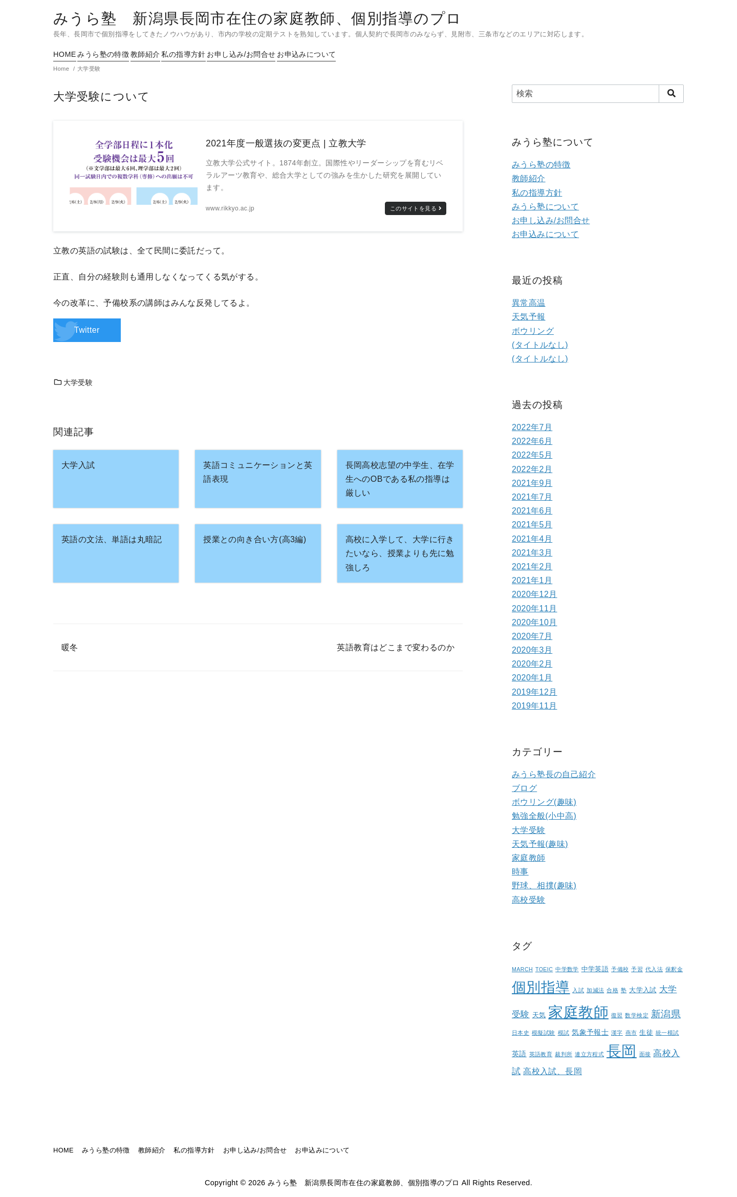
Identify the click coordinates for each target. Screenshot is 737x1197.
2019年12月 (534, 692)
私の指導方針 (216, 54)
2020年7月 (532, 636)
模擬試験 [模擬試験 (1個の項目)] (543, 1033)
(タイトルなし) (540, 344)
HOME (64, 54)
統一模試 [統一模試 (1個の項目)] (667, 1033)
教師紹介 (167, 54)
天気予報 (529, 316)
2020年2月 (532, 663)
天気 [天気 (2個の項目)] (539, 1015)
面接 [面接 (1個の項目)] (645, 1054)
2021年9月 (532, 483)
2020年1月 (532, 677)
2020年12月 (534, 594)
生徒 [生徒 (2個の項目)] (646, 1032)
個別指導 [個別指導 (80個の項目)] (541, 987)
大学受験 (73, 382)
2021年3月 (532, 552)
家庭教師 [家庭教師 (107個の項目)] (578, 1011)
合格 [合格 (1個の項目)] (612, 990)
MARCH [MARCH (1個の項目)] (522, 969)
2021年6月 (532, 510)
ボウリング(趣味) (544, 802)
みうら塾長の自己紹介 (554, 774)
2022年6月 (532, 441)
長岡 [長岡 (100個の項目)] (621, 1051)
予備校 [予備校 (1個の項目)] (619, 969)
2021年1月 (532, 580)
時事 (520, 871)
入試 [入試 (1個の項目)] (578, 990)
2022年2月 (532, 469)
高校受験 (529, 899)
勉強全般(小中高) (544, 815)
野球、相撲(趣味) (544, 885)
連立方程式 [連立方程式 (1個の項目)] (589, 1054)
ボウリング (533, 331)
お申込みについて (361, 54)
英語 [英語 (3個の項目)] (519, 1054)
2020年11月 (534, 608)
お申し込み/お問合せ (285, 54)
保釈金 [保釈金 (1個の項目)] (674, 969)
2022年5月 (532, 455)
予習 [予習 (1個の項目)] (637, 969)
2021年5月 (532, 524)
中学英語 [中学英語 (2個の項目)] (595, 969)
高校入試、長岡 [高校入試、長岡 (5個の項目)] (552, 1071)
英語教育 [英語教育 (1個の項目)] (541, 1054)
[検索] (598, 93)
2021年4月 (532, 539)
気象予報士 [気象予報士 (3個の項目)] (590, 1032)
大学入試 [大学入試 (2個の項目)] (643, 990)
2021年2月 (532, 566)
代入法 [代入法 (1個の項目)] (654, 969)
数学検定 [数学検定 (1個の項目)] (636, 1015)
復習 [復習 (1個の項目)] (617, 1015)
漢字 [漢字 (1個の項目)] (617, 1033)
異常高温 (529, 302)
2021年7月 (532, 497)
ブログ (524, 788)
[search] (671, 93)
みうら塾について (545, 206)
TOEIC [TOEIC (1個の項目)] (544, 969)
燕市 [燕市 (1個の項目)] (631, 1033)
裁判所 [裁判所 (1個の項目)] (563, 1054)
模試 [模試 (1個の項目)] (564, 1033)
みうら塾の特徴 (114, 54)
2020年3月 (532, 650)
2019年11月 (534, 705)
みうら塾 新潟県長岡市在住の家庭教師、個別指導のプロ (257, 18)
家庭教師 (529, 857)
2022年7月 (532, 427)
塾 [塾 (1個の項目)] (623, 990)
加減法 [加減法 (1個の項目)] (595, 990)
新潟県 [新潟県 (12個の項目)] (666, 1013)
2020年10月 (534, 622)
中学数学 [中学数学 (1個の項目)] (567, 969)
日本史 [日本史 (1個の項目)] (520, 1033)
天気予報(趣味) (540, 844)
